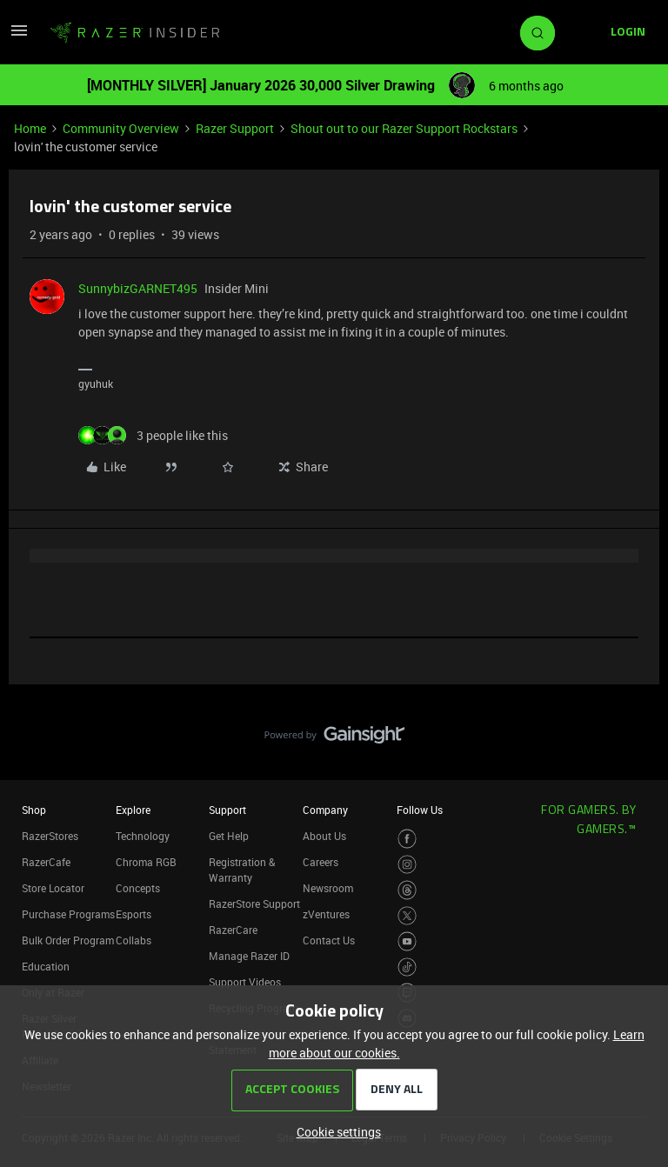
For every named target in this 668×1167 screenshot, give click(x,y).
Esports (133, 914)
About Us (324, 836)
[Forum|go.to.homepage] (134, 33)
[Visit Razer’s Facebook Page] (407, 839)
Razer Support (235, 128)
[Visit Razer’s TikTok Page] (407, 967)
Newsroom (328, 888)
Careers (320, 862)
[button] (19, 36)
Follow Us (420, 810)
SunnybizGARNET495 (137, 288)
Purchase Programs (68, 914)
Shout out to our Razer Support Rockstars (404, 128)
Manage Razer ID (249, 956)
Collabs (133, 940)
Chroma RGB (146, 862)
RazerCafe (46, 862)
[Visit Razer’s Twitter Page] (407, 916)
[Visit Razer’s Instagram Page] (407, 865)
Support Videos (245, 982)
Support (227, 810)
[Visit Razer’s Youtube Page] (407, 941)
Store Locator (53, 888)
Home (30, 128)
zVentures (326, 914)
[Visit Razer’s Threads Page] (407, 890)
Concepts (138, 888)
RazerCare (233, 930)
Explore (133, 810)
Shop (34, 810)
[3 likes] (153, 435)
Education (46, 966)
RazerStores (50, 836)
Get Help (229, 836)
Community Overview (121, 128)
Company (325, 810)
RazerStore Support (254, 903)
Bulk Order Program (68, 940)
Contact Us (329, 940)
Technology (143, 836)
